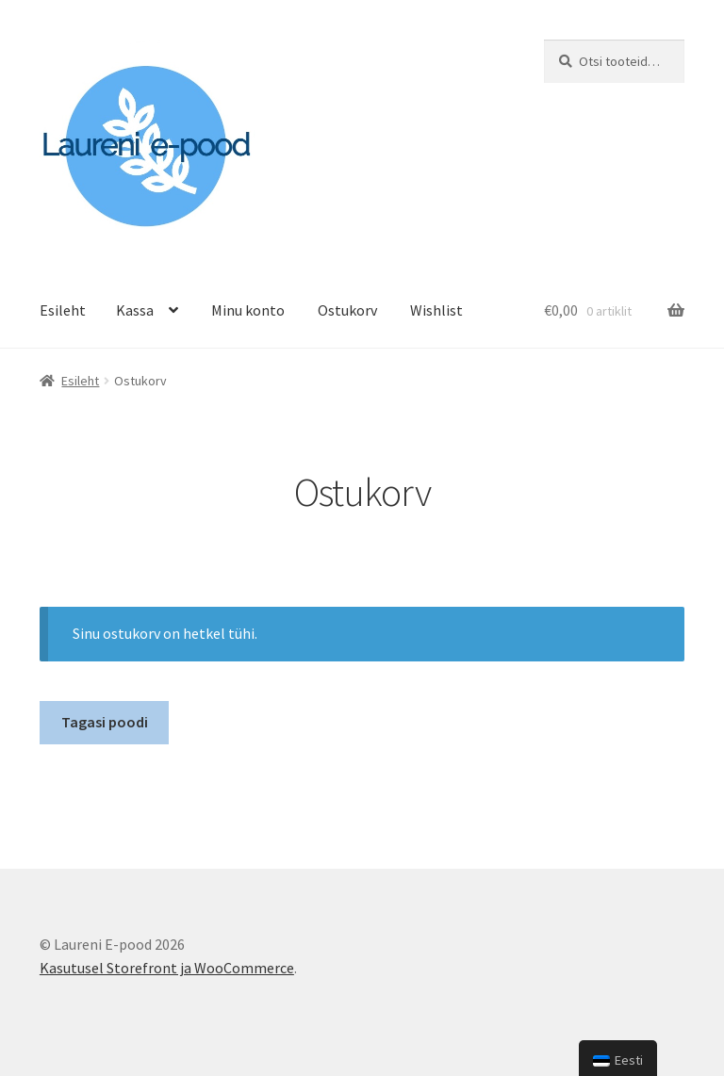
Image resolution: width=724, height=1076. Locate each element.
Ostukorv (347, 310)
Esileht (63, 310)
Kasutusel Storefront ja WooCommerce (167, 967)
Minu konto (248, 310)
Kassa (135, 310)
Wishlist (436, 310)
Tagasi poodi (104, 721)
